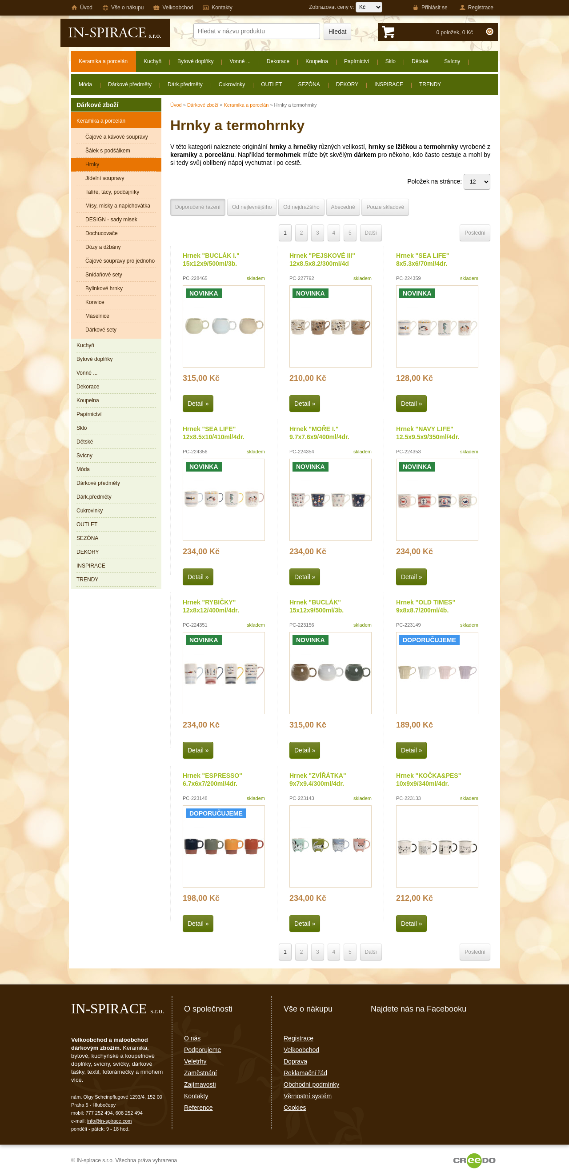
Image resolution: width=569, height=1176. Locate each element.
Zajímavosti (200, 1084)
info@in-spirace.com (109, 1121)
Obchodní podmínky (311, 1084)
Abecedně (343, 207)
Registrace (298, 1038)
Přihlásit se (430, 7)
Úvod (176, 105)
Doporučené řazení (197, 207)
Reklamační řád (305, 1072)
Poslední (475, 233)
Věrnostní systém (308, 1096)
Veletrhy (195, 1061)
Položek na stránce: (448, 181)
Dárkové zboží (202, 105)
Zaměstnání (200, 1072)
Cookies (295, 1107)
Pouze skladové (385, 207)
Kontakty (196, 1096)
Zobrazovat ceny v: (345, 7)
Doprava (295, 1061)
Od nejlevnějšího (252, 207)
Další (371, 233)
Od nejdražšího (301, 207)
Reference (198, 1107)
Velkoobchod (301, 1049)
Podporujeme (202, 1049)
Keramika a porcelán (246, 105)
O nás (192, 1038)
